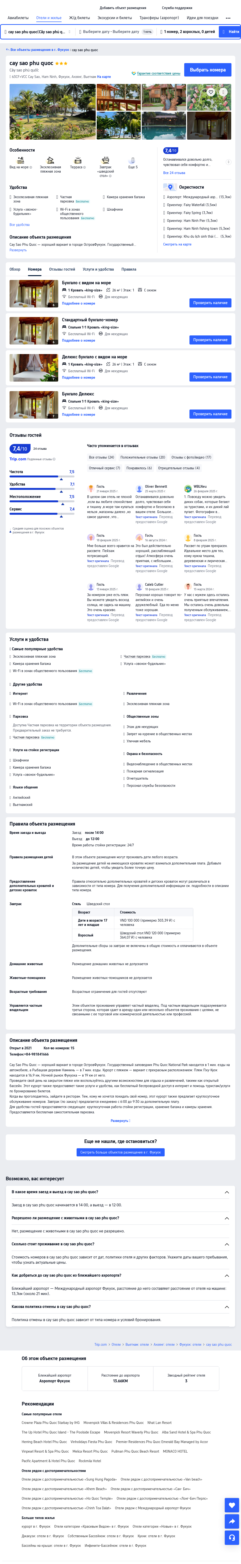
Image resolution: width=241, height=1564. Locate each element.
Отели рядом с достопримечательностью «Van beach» (161, 1479)
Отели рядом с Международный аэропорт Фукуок (153, 1508)
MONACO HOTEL (175, 1451)
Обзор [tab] (15, 269)
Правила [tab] (128, 269)
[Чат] (232, 1538)
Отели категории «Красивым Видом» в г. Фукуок (91, 1526)
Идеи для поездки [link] (202, 18)
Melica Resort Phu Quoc (90, 1451)
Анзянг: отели (164, 1344)
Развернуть (18, 250)
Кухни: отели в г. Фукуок (156, 1536)
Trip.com (100, 1344)
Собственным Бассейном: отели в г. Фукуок (101, 1536)
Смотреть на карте (177, 244)
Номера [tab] (35, 269)
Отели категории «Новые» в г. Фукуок (162, 1526)
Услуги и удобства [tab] (98, 269)
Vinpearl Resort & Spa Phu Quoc (45, 1451)
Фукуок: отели (190, 1344)
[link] (123, 8)
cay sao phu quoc (31, 63)
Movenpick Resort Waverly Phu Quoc (131, 1432)
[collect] (232, 1505)
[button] (154, 8)
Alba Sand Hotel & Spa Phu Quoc (186, 1432)
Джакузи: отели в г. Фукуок (43, 1536)
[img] (53, 112)
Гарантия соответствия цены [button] (158, 73)
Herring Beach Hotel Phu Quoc (44, 1442)
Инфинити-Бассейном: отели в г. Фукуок (115, 1546)
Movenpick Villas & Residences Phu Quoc (114, 1423)
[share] (232, 1521)
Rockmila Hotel (90, 1461)
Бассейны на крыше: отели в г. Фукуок (51, 1546)
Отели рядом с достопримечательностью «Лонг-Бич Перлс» (162, 1498)
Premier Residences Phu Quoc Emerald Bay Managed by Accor (162, 1442)
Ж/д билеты (79, 18)
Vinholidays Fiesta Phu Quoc (91, 1442)
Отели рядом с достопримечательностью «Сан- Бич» (151, 1489)
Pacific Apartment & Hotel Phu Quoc (48, 1461)
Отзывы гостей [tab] (62, 269)
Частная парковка (137, 656)
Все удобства (20, 225)
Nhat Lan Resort (159, 1423)
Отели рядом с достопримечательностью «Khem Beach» (64, 1489)
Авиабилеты (18, 18)
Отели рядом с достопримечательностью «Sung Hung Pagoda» (69, 1479)
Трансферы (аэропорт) (159, 18)
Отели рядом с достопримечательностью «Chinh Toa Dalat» (66, 1508)
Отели (116, 1344)
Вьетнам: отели (137, 1344)
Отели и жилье (49, 18)
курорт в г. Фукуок (36, 1526)
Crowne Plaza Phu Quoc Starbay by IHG (51, 1423)
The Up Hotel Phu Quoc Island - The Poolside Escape (61, 1432)
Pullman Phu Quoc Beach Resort (135, 1451)
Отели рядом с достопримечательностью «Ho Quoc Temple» (67, 1498)
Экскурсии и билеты (115, 18)
